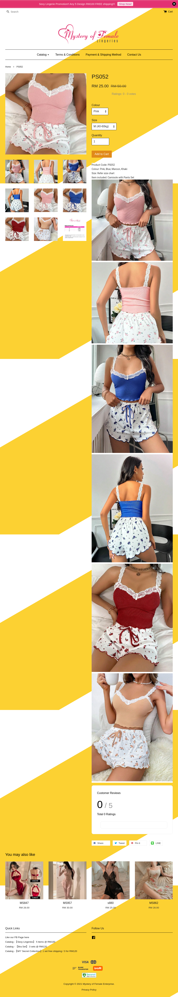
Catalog (43, 54)
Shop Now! (125, 3)
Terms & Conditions (67, 54)
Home (8, 67)
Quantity (97, 135)
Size (94, 120)
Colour (96, 105)
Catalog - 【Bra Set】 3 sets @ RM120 (26, 946)
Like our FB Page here (17, 937)
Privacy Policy (89, 989)
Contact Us (134, 54)
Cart (170, 11)
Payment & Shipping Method (103, 54)
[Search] (15, 11)
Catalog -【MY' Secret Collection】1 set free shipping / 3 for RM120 (41, 951)
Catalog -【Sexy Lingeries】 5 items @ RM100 (30, 942)
